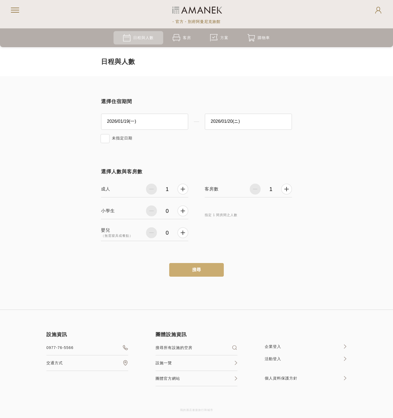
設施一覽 (196, 363)
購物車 (259, 37)
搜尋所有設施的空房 (196, 347)
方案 (219, 37)
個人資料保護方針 (306, 378)
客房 (182, 37)
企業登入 (306, 346)
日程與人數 (138, 37)
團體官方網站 (196, 378)
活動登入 (306, 359)
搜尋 (196, 269)
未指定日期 (122, 138)
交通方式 (87, 363)
